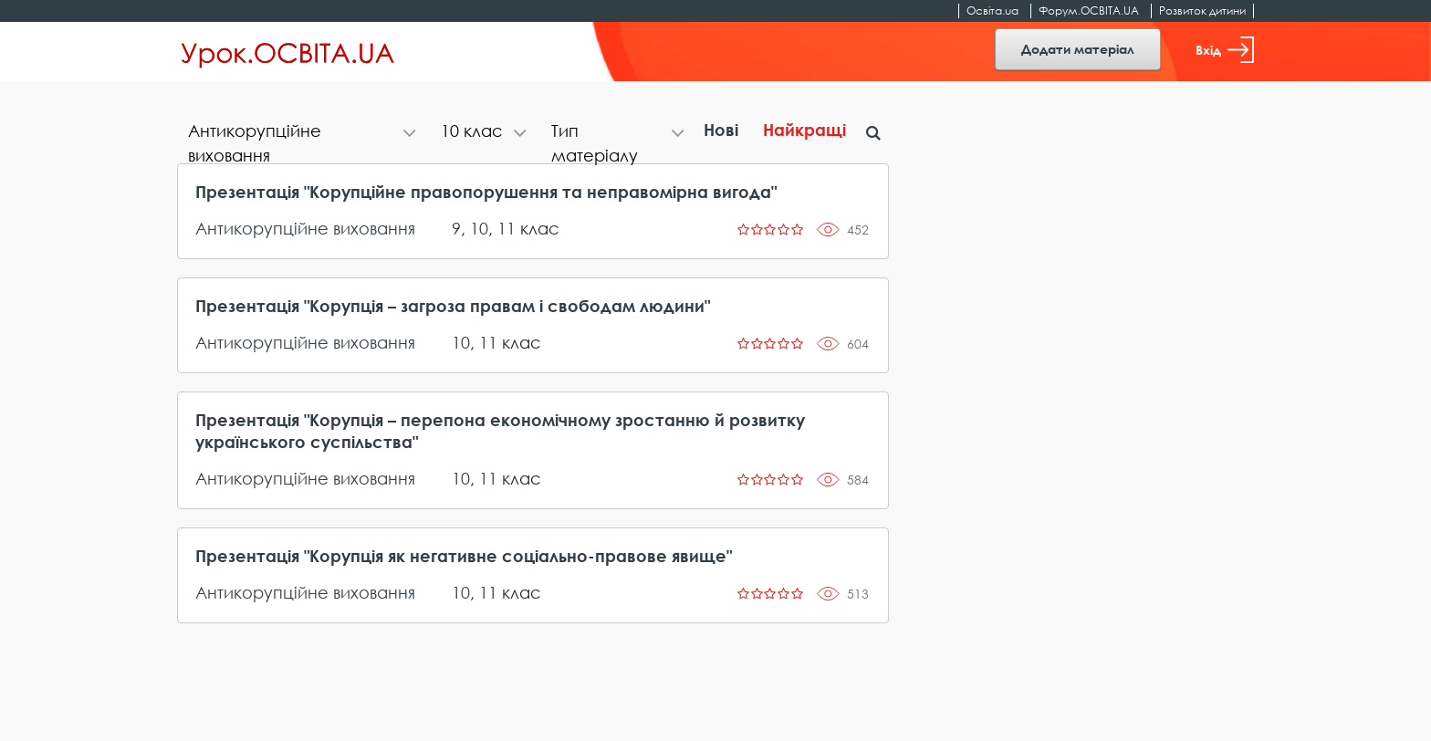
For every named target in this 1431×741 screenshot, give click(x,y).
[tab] (303, 133)
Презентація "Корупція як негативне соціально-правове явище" (463, 556)
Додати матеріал (1077, 49)
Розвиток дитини (1202, 10)
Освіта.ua (992, 10)
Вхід (1225, 50)
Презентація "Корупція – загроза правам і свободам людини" (452, 306)
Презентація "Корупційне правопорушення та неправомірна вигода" (486, 192)
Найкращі (804, 130)
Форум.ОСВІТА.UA (1089, 10)
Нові (721, 130)
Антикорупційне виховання (305, 228)
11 (506, 228)
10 (479, 228)
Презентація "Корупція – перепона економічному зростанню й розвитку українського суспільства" (500, 431)
